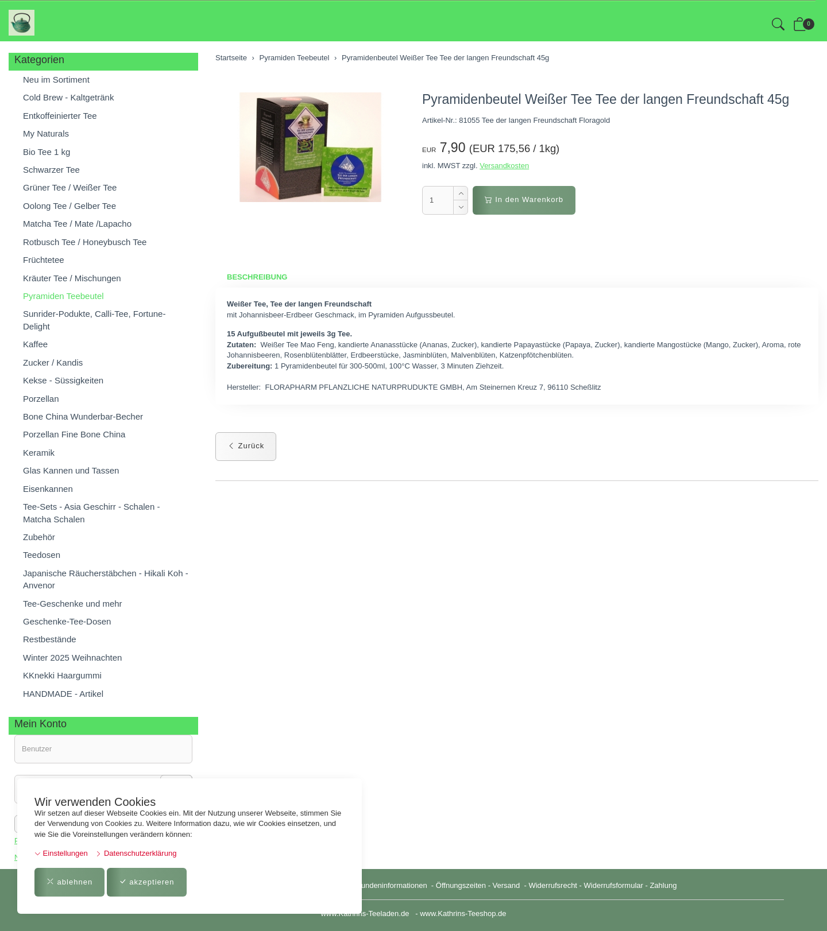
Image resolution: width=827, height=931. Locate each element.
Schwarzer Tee (51, 169)
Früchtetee (43, 260)
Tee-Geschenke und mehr (72, 603)
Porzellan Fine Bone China (74, 434)
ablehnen (69, 882)
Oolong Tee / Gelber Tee (69, 206)
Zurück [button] (245, 445)
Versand (506, 885)
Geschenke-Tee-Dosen (67, 621)
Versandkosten (504, 165)
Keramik (39, 452)
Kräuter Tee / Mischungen (72, 278)
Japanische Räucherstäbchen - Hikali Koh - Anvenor (105, 579)
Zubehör (39, 537)
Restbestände (49, 639)
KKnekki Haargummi (62, 675)
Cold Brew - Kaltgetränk (68, 97)
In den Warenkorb (524, 199)
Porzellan (41, 399)
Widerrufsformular (613, 885)
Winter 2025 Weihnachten (72, 657)
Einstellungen (61, 853)
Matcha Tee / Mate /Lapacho (77, 223)
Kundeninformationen (392, 885)
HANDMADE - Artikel (63, 694)
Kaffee (35, 344)
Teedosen (41, 555)
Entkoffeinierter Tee (60, 116)
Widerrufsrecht (552, 885)
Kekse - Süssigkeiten (63, 380)
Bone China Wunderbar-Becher (83, 416)
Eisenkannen (48, 489)
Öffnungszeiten (461, 885)
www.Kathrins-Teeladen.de (364, 913)
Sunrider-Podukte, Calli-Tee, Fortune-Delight (94, 320)
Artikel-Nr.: (439, 120)
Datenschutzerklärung (135, 853)
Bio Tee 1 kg (46, 152)
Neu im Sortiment (56, 79)
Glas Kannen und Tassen (71, 470)
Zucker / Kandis (53, 362)
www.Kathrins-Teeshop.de (463, 913)
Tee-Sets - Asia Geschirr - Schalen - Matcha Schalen (91, 512)
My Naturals (46, 133)
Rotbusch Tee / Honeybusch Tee (84, 242)
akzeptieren (147, 882)
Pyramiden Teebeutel (63, 296)
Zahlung (663, 885)
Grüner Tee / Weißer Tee (70, 187)
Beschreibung (257, 277)
